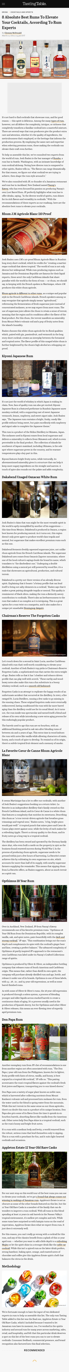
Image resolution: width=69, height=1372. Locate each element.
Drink (5, 12)
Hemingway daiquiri (33, 608)
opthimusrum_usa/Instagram (56, 920)
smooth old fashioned (39, 685)
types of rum (57, 120)
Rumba (57, 158)
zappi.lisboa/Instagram (58, 395)
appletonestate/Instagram (57, 1186)
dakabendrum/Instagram (58, 516)
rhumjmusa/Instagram (59, 253)
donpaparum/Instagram (58, 1058)
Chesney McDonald (13, 32)
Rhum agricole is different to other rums (22, 293)
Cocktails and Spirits (22, 12)
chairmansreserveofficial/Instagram (54, 654)
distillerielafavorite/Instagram (56, 794)
